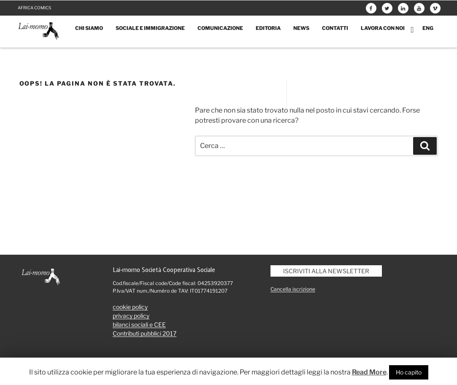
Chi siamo (89, 28)
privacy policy (131, 315)
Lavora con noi (383, 28)
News (301, 28)
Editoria (268, 28)
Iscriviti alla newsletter (326, 271)
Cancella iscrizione (292, 289)
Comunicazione (220, 28)
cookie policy (130, 306)
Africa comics (34, 7)
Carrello (413, 29)
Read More (369, 372)
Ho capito (409, 372)
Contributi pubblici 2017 (144, 333)
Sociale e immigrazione (150, 28)
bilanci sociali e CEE (139, 324)
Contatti (335, 28)
